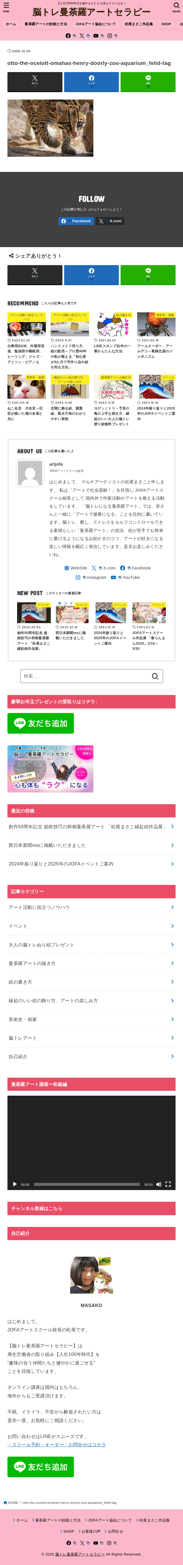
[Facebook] (71, 35)
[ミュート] (159, 1184)
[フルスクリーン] (168, 1184)
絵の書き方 (20, 982)
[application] (91, 1143)
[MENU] (6, 7)
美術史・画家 (23, 1019)
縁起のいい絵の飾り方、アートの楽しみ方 (53, 1000)
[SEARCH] (176, 7)
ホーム (11, 24)
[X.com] (84, 35)
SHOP (166, 24)
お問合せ (115, 1531)
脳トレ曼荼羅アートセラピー (91, 11)
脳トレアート (23, 1037)
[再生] (15, 1184)
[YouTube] (98, 35)
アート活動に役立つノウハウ (39, 907)
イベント (18, 926)
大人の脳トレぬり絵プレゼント (41, 944)
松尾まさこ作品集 (139, 24)
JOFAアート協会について (96, 24)
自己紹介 (18, 1056)
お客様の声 (91, 1531)
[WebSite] (75, 568)
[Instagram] (112, 35)
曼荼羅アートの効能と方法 (46, 24)
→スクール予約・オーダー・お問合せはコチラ (56, 1444)
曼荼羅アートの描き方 (32, 963)
